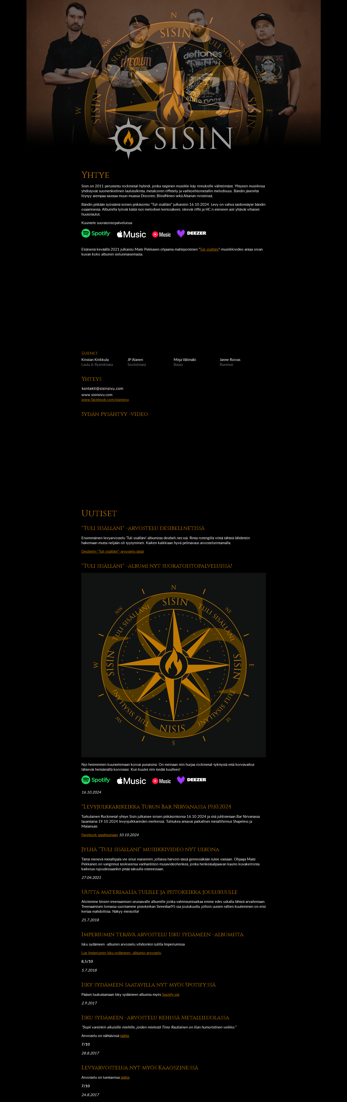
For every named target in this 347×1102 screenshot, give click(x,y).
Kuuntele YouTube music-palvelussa (161, 234)
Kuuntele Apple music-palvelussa (131, 234)
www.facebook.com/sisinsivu (105, 399)
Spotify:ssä (170, 994)
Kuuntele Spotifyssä (96, 233)
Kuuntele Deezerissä (191, 234)
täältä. (125, 1035)
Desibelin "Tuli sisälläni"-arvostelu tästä (112, 551)
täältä (125, 1077)
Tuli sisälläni (209, 249)
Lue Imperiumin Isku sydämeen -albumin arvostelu (121, 952)
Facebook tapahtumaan (99, 834)
